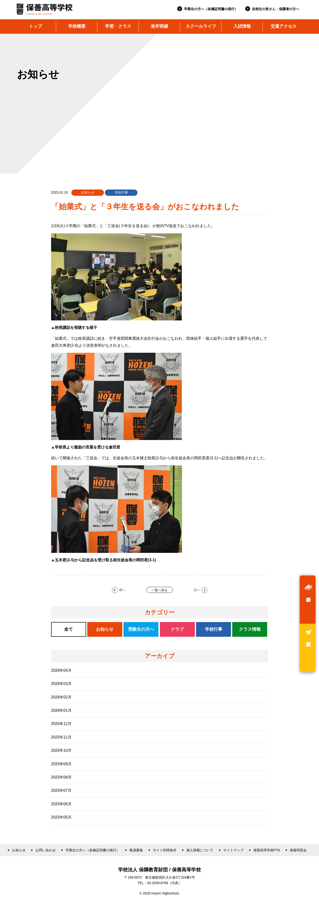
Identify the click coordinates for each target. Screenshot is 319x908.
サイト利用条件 (164, 850)
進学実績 (159, 26)
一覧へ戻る (159, 590)
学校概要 (77, 26)
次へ (197, 590)
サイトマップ (233, 850)
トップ (35, 26)
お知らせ (19, 850)
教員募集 (136, 850)
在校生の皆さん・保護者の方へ (275, 9)
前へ (122, 590)
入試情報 (242, 26)
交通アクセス (284, 26)
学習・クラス (118, 26)
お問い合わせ (45, 850)
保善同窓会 (298, 850)
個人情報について (199, 850)
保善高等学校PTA (266, 850)
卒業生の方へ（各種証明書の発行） (211, 9)
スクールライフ (201, 26)
